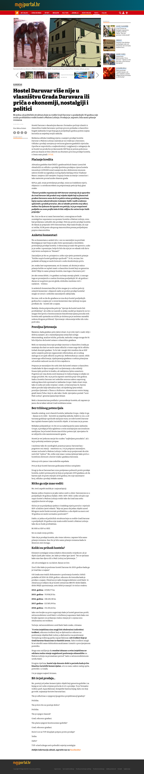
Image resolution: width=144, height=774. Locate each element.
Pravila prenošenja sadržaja (84, 769)
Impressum (58, 769)
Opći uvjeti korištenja (69, 769)
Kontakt (120, 769)
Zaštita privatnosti (111, 769)
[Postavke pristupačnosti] (126, 12)
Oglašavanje (127, 769)
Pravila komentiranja (99, 769)
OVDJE (51, 154)
